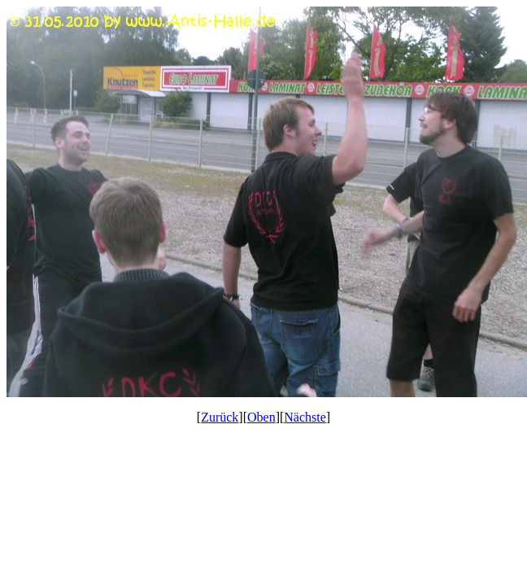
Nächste (305, 417)
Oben (261, 417)
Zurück (219, 417)
